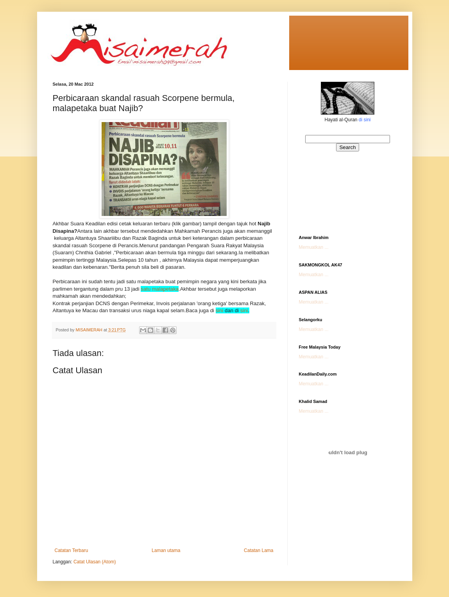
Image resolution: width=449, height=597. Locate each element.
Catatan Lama (258, 550)
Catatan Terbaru (71, 550)
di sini (365, 119)
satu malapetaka (160, 289)
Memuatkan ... (314, 247)
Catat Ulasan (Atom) (94, 562)
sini (220, 310)
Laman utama (166, 550)
